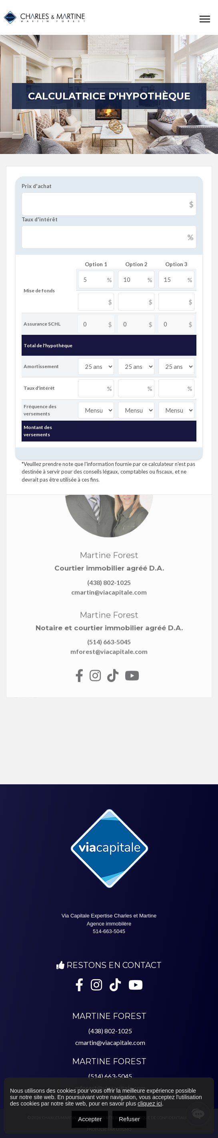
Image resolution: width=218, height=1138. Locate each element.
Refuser (129, 1119)
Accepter (90, 1119)
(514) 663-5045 (110, 1076)
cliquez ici (150, 1103)
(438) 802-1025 (110, 1031)
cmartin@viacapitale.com (110, 1042)
